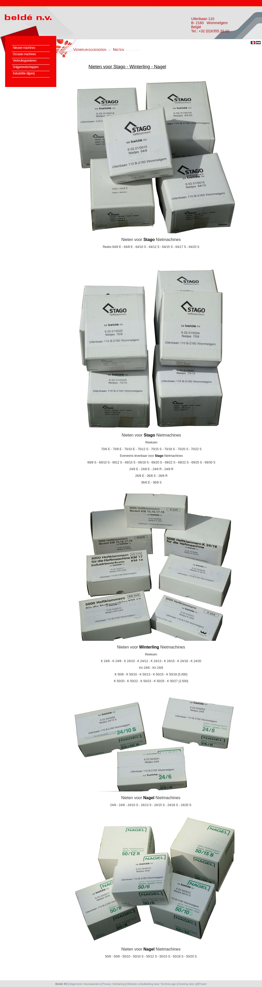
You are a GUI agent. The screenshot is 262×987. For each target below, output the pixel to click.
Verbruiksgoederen (24, 60)
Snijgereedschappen (25, 67)
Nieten (118, 49)
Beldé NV (61, 983)
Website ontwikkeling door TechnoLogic (151, 983)
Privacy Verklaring (113, 983)
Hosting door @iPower (193, 983)
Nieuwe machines (24, 48)
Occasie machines (24, 54)
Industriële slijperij (24, 73)
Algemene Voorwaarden (85, 983)
